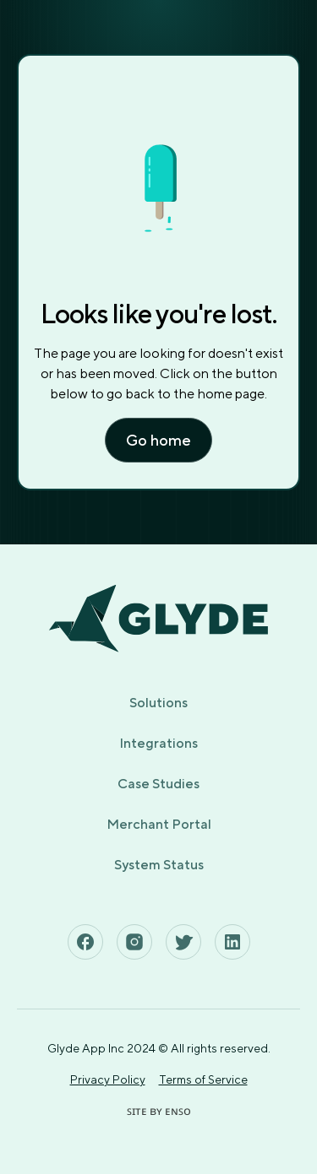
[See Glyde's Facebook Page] (85, 942)
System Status (159, 865)
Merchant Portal (159, 824)
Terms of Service (203, 1079)
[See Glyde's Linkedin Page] (232, 942)
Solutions (158, 703)
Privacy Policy (107, 1079)
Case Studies (158, 784)
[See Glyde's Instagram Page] (134, 942)
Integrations (158, 743)
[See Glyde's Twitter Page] (183, 942)
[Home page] (158, 618)
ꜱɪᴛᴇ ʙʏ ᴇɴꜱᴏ (159, 1110)
